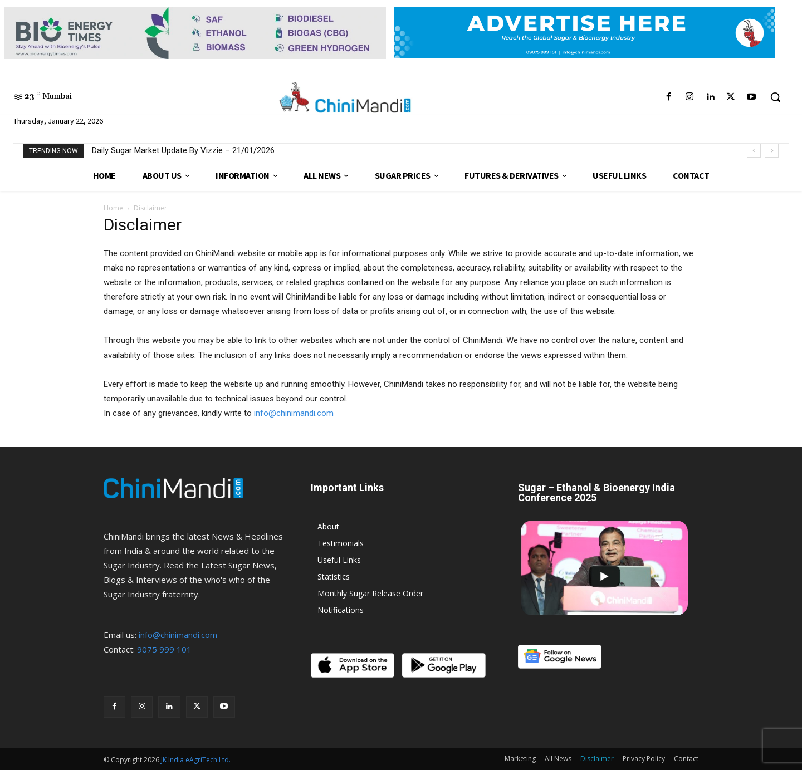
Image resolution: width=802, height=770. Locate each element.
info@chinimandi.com (294, 413)
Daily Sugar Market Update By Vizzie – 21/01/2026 (183, 150)
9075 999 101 (164, 649)
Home (113, 208)
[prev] (754, 151)
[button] (775, 97)
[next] (772, 151)
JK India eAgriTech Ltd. (196, 759)
